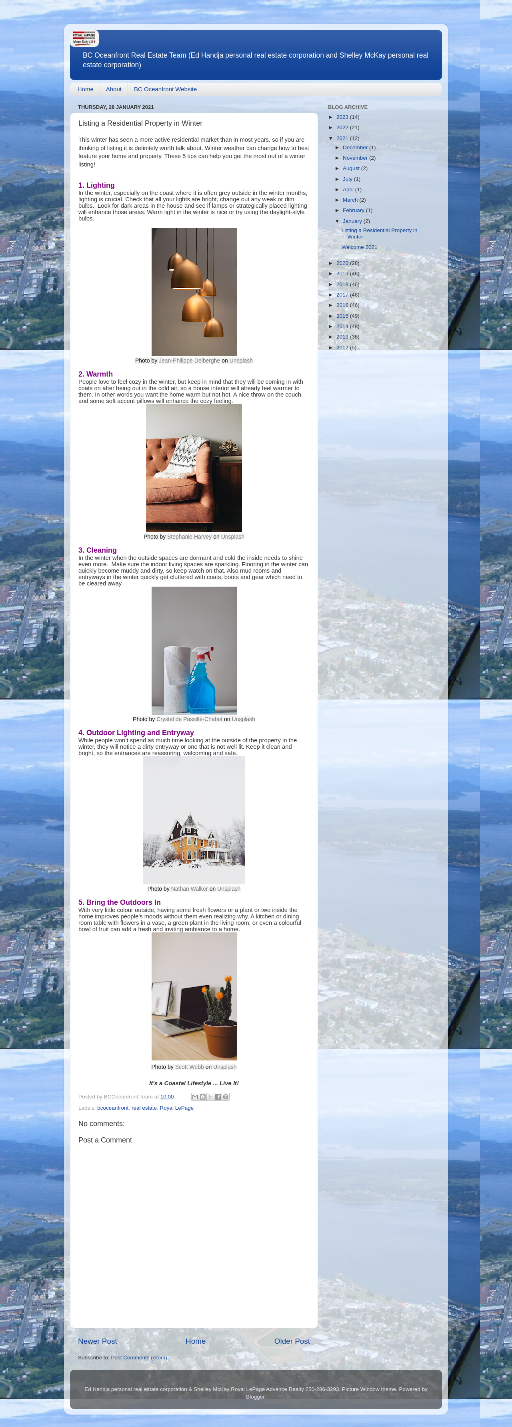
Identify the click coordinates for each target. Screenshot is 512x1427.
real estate (144, 1108)
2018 (343, 284)
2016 (343, 305)
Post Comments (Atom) (139, 1358)
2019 (343, 274)
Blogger (255, 1397)
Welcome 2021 (360, 247)
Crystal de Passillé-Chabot (189, 719)
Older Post (292, 1341)
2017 (343, 295)
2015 (343, 316)
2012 (343, 348)
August (352, 168)
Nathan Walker (189, 889)
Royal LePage (177, 1108)
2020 (343, 263)
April (349, 189)
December (356, 147)
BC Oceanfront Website (165, 89)
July (348, 179)
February (354, 210)
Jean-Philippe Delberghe (189, 360)
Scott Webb (189, 1067)
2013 (343, 337)
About (114, 89)
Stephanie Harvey (189, 536)
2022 (343, 127)
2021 (343, 138)
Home (86, 89)
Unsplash (241, 360)
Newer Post (97, 1341)
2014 (343, 326)
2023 (343, 117)
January (353, 221)
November (356, 158)
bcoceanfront (112, 1108)
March (351, 200)
